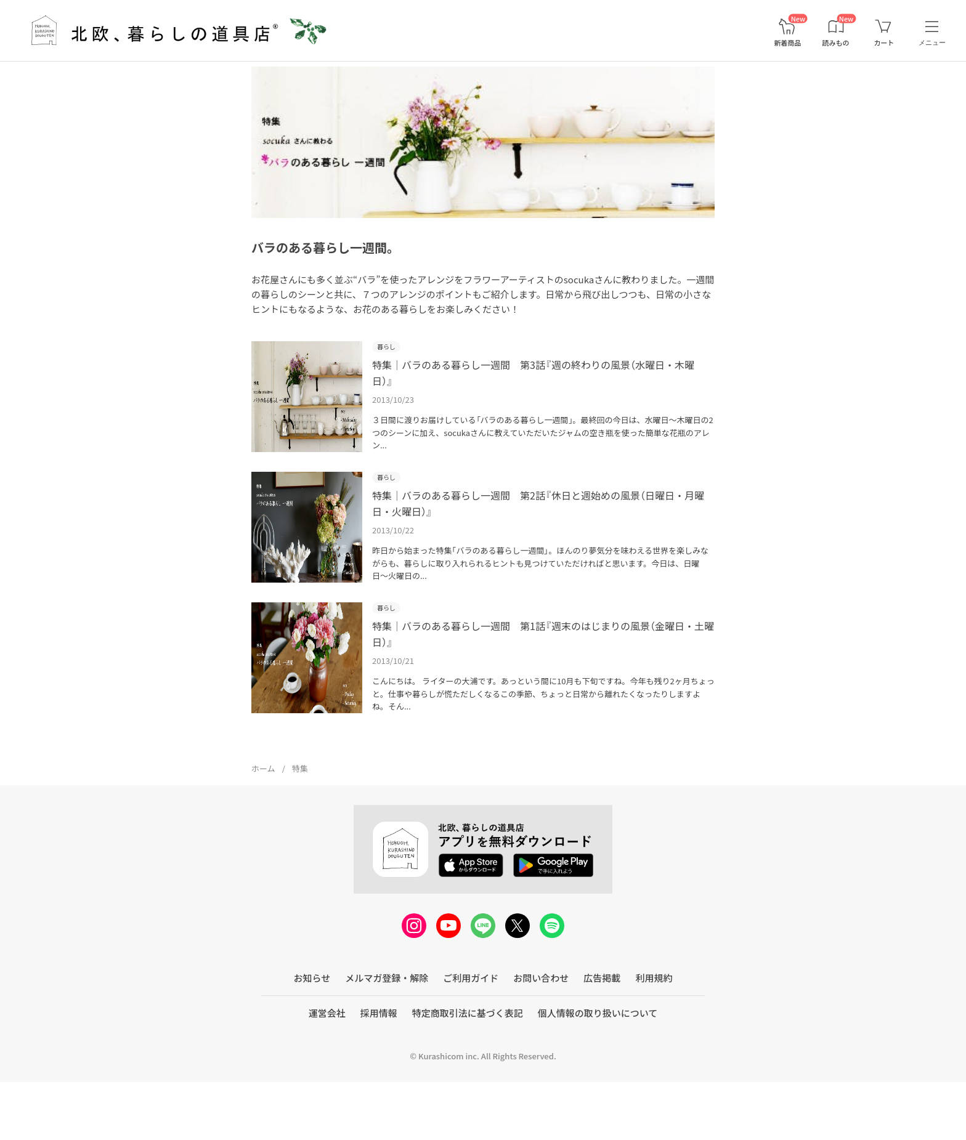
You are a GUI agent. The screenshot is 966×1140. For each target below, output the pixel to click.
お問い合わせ (541, 1025)
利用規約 (653, 1025)
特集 (300, 816)
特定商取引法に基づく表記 (467, 1060)
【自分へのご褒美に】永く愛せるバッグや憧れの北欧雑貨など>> (146, 75)
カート (884, 43)
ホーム (263, 816)
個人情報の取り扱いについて (598, 1060)
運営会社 (327, 1060)
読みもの (836, 43)
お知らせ (312, 1025)
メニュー (932, 42)
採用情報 (378, 1060)
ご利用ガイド (470, 1025)
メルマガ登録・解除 (386, 1025)
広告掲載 (601, 1025)
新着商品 (787, 43)
